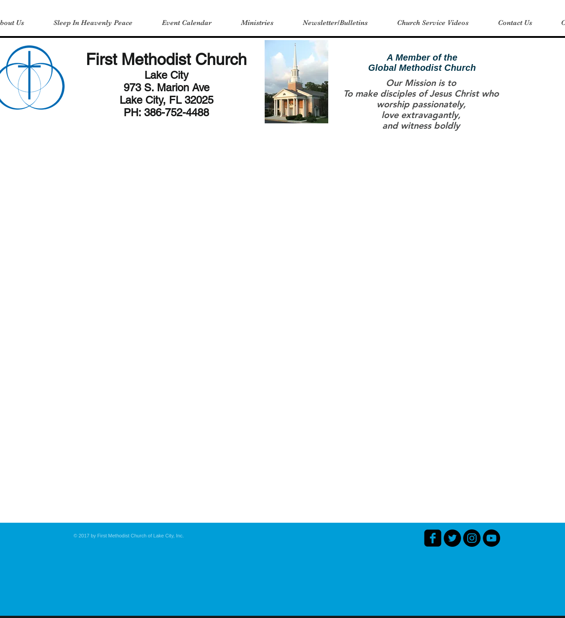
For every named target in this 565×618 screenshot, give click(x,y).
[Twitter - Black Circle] (452, 538)
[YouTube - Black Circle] (491, 538)
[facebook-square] (432, 538)
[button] (257, 22)
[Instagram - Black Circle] (472, 538)
